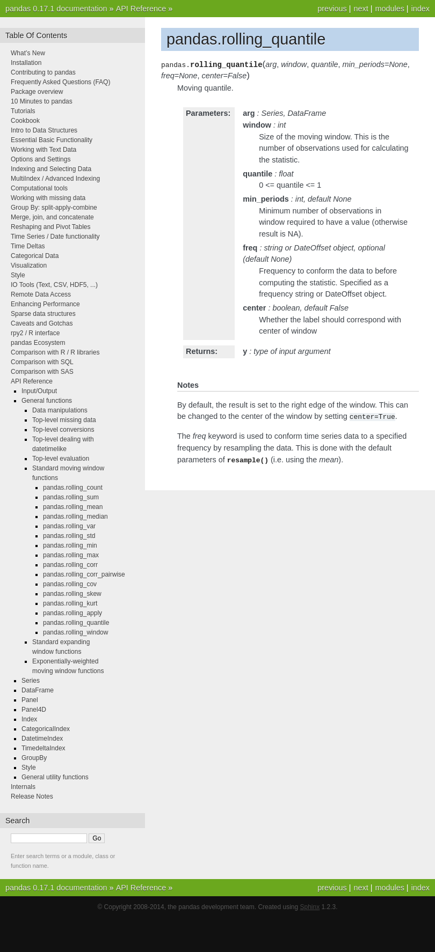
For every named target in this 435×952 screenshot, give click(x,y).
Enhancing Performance (45, 304)
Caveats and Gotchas (42, 323)
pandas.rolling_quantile (76, 622)
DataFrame (37, 690)
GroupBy (34, 758)
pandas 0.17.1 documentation (56, 8)
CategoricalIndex (45, 729)
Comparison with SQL (42, 362)
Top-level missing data (64, 420)
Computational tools (39, 188)
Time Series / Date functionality (55, 236)
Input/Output (39, 391)
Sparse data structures (43, 314)
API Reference (141, 8)
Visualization (29, 265)
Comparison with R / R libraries (55, 352)
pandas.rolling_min (70, 545)
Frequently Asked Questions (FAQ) (60, 82)
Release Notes (32, 796)
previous (331, 8)
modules (389, 8)
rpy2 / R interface (35, 333)
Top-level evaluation (60, 458)
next (360, 8)
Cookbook (25, 120)
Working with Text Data (43, 149)
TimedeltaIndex (43, 748)
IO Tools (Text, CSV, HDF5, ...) (54, 285)
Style (18, 275)
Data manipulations (60, 410)
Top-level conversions (63, 429)
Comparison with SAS (42, 371)
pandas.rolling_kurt (70, 603)
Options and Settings (40, 159)
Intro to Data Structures (44, 130)
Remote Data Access (41, 294)
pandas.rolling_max (71, 555)
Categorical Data (35, 256)
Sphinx (310, 907)
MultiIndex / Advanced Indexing (55, 178)
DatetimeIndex (42, 738)
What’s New (28, 53)
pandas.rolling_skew (72, 593)
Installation (26, 63)
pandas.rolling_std (69, 536)
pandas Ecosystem (38, 342)
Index (29, 719)
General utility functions (55, 777)
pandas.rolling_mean (73, 507)
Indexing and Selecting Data (51, 169)
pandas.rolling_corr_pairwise (84, 574)
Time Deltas (28, 246)
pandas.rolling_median (75, 516)
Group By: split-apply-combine (54, 207)
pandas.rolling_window (75, 632)
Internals (23, 787)
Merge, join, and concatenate (52, 217)
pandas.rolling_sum (71, 497)
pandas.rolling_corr (70, 565)
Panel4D (33, 709)
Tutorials (23, 111)
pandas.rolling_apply (72, 613)
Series (30, 680)
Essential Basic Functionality (51, 140)
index (420, 8)
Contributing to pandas (43, 72)
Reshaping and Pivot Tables (51, 227)
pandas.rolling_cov (70, 584)
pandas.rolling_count (73, 487)
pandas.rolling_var (69, 526)
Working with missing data (48, 198)
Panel (29, 700)
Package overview (37, 91)
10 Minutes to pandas (42, 101)
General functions (46, 400)
